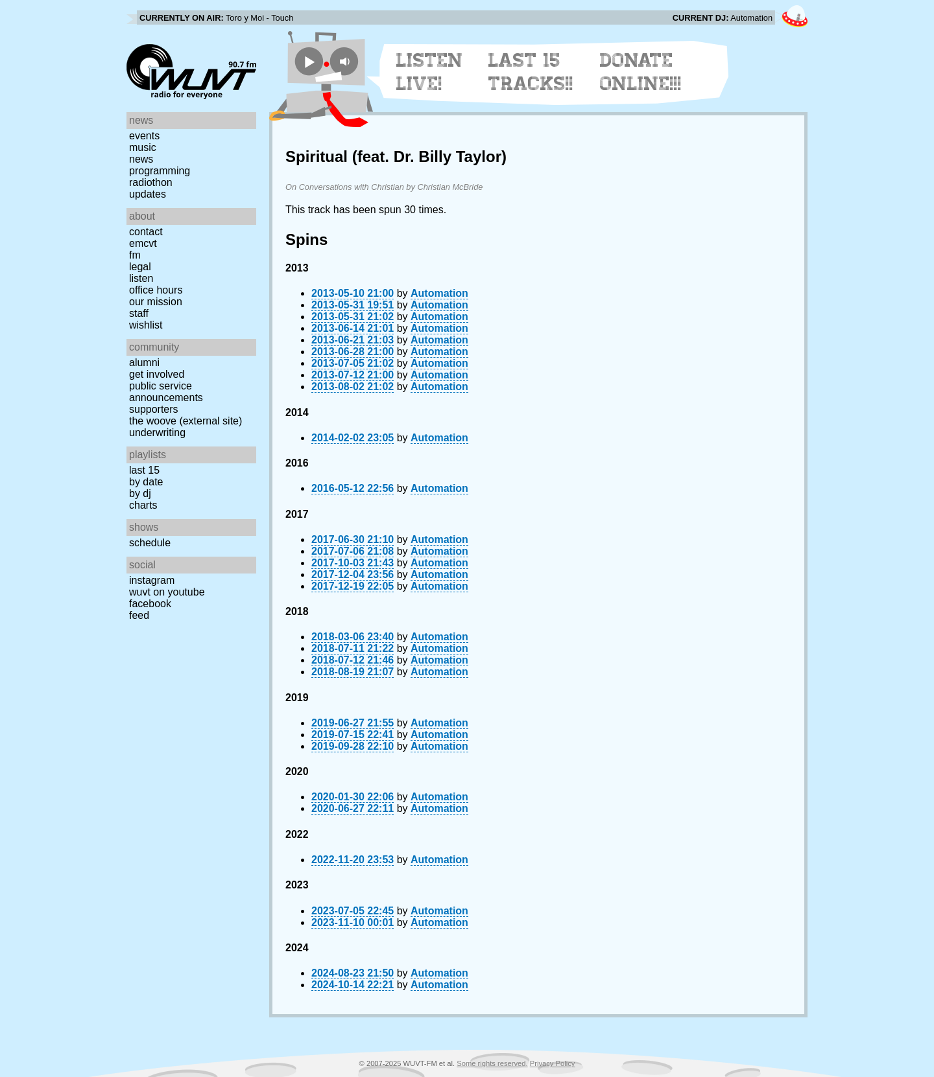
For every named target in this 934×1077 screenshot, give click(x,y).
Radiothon (151, 182)
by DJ (140, 493)
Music (142, 147)
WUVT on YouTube (167, 591)
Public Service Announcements (166, 391)
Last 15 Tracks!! (530, 72)
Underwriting (157, 432)
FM (135, 255)
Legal (140, 266)
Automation (439, 293)
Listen (141, 278)
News (141, 159)
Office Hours (155, 289)
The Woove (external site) (185, 420)
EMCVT (143, 243)
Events (144, 135)
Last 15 (144, 470)
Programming (159, 170)
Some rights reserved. (492, 1063)
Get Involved (156, 374)
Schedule (150, 542)
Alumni (144, 362)
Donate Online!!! (641, 72)
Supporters (153, 409)
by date (146, 481)
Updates (147, 194)
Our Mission (155, 301)
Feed (139, 615)
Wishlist (146, 324)
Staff (139, 313)
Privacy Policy (552, 1063)
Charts (143, 505)
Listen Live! (429, 72)
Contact (146, 231)
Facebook (150, 603)
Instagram (151, 580)
